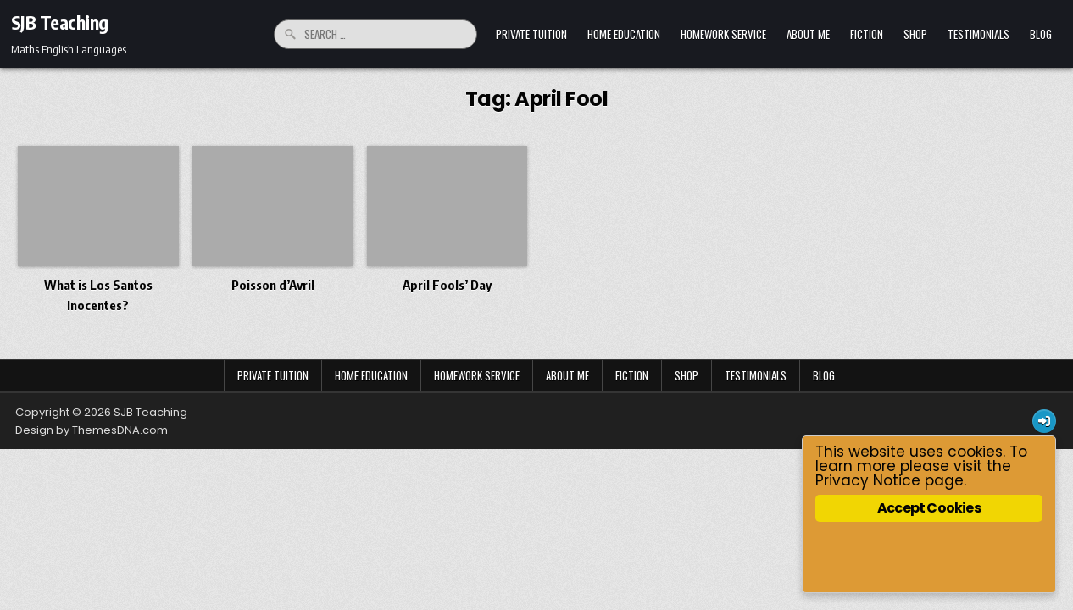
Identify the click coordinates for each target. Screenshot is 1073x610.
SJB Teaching (59, 22)
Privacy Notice (867, 480)
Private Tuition (531, 33)
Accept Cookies (929, 508)
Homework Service (723, 33)
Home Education (623, 33)
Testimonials (978, 33)
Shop (915, 33)
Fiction (866, 33)
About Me (808, 33)
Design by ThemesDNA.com (91, 430)
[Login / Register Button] (1044, 421)
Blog (1041, 33)
